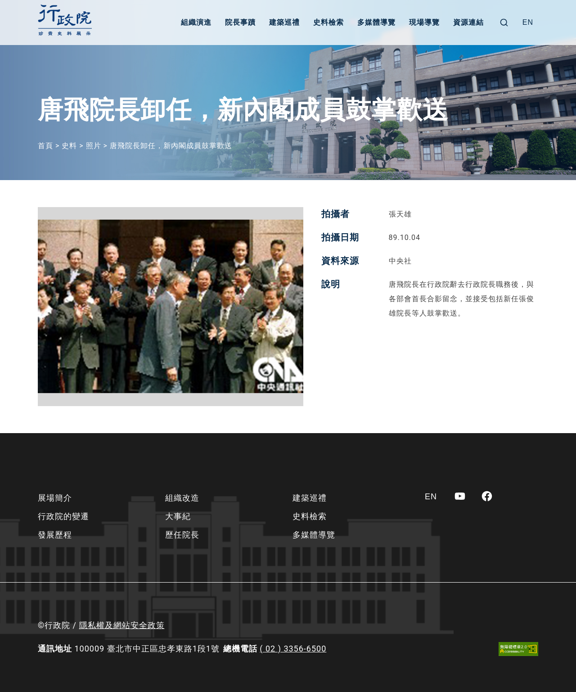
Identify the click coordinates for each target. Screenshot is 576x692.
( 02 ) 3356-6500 (293, 648)
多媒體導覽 (376, 22)
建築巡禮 (284, 22)
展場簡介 (55, 497)
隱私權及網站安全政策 (122, 625)
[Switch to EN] (528, 22)
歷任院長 (182, 534)
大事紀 (178, 516)
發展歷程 (55, 534)
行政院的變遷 (63, 516)
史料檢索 (328, 22)
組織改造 (182, 497)
